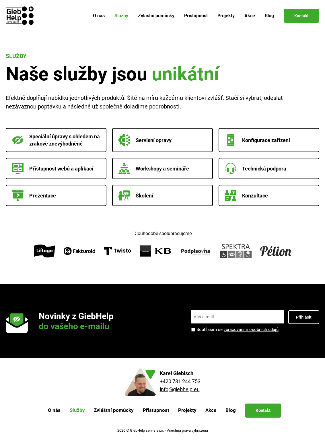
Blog (269, 15)
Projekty (226, 15)
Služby (121, 15)
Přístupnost (196, 15)
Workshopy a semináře (153, 168)
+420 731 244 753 (180, 381)
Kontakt (301, 15)
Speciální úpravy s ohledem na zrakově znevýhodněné (56, 140)
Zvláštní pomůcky (156, 15)
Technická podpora (255, 168)
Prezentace (34, 195)
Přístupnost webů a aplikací (52, 168)
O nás (99, 15)
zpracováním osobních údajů (251, 329)
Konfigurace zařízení (257, 140)
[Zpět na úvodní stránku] (21, 16)
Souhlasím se (237, 329)
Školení (135, 195)
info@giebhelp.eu (180, 389)
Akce (249, 15)
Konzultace (246, 195)
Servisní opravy (145, 140)
